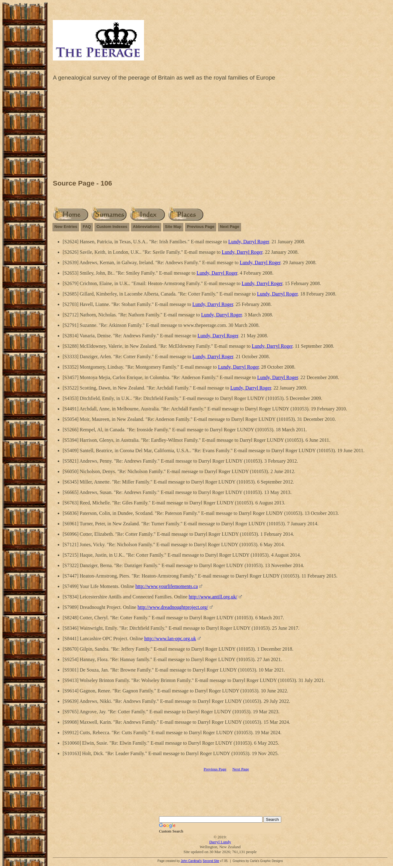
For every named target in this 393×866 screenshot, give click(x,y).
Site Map (173, 226)
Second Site (211, 861)
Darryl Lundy (220, 842)
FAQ (87, 226)
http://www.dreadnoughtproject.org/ (173, 607)
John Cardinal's (191, 861)
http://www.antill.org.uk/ (213, 596)
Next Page (229, 226)
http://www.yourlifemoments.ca (166, 586)
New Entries (65, 226)
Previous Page (201, 226)
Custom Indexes (111, 226)
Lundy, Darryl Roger (248, 241)
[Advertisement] (220, 132)
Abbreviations (146, 226)
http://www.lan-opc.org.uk (170, 638)
